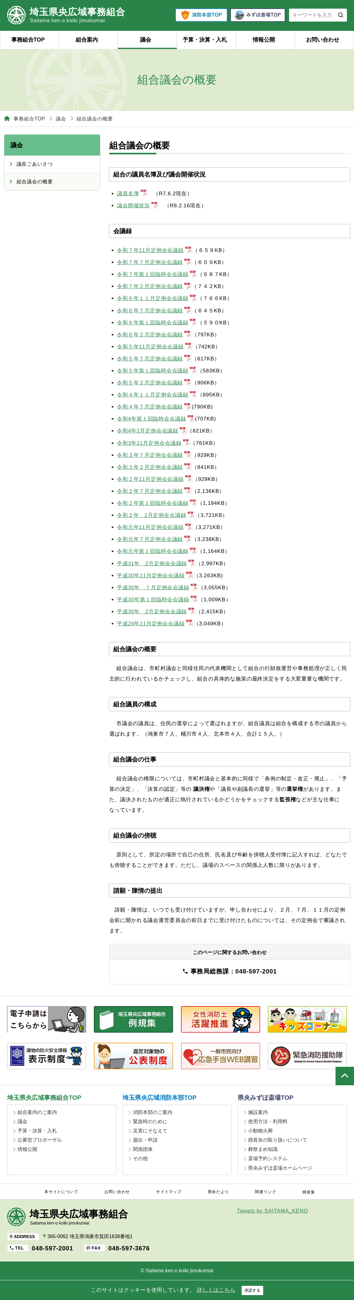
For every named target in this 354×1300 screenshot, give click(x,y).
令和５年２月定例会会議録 (154, 383)
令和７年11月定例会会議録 (155, 250)
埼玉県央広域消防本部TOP (160, 1097)
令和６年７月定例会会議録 (154, 311)
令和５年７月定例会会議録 (154, 359)
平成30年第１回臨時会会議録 (157, 600)
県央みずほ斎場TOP (265, 1097)
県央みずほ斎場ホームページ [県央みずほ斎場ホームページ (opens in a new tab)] (280, 1168)
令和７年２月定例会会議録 (154, 286)
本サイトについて (61, 1192)
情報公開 (264, 40)
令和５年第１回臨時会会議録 (157, 371)
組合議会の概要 (35, 181)
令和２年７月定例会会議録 (154, 491)
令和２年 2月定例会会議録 (156, 515)
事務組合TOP (28, 40)
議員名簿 (132, 194)
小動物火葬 (260, 1130)
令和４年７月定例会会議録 (154, 407)
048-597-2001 (52, 1248)
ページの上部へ (345, 1076)
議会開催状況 (138, 206)
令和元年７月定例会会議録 (154, 539)
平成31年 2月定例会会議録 (156, 564)
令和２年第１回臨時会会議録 (157, 503)
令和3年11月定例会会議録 (153, 443)
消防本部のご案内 (152, 1112)
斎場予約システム (268, 1158)
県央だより (218, 1192)
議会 (145, 40)
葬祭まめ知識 (263, 1149)
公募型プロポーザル (40, 1140)
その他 (140, 1158)
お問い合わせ (322, 40)
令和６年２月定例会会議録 (154, 335)
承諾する (252, 1290)
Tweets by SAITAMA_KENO (272, 1211)
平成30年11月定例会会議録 (155, 576)
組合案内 (87, 40)
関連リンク (265, 1192)
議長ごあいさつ (35, 164)
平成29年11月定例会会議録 (155, 624)
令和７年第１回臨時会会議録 (157, 274)
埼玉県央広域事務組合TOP (44, 1097)
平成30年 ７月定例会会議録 (157, 588)
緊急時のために (150, 1121)
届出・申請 (145, 1140)
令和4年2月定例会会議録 (152, 431)
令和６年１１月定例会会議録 (157, 298)
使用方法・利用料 (268, 1121)
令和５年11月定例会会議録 (155, 347)
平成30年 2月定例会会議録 (156, 612)
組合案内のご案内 (37, 1112)
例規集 (308, 1192)
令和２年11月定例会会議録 (155, 479)
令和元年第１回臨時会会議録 (157, 551)
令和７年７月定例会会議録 (154, 262)
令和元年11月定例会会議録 (155, 527)
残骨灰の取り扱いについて (277, 1140)
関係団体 (143, 1149)
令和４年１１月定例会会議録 (157, 395)
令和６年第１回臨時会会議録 (157, 323)
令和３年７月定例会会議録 (154, 455)
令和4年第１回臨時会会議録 (156, 419)
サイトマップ (169, 1192)
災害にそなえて (150, 1130)
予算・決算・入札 (205, 40)
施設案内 (258, 1112)
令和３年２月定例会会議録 (154, 467)
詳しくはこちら (216, 1290)
